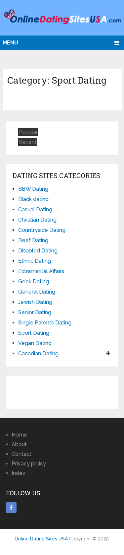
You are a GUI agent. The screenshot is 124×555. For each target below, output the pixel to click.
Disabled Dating (38, 250)
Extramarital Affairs (41, 271)
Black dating (33, 199)
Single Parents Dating (44, 322)
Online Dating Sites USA (41, 538)
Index (18, 473)
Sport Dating (33, 333)
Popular (28, 132)
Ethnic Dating (34, 261)
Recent (28, 142)
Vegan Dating (35, 343)
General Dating (36, 292)
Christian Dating (37, 220)
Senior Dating (34, 312)
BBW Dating (33, 189)
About (19, 444)
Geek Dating (33, 281)
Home (19, 435)
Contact (21, 454)
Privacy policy (29, 463)
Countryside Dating (41, 230)
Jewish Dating (35, 302)
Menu (10, 42)
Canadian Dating (38, 353)
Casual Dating (35, 209)
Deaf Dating (33, 240)
